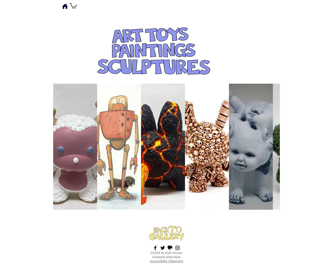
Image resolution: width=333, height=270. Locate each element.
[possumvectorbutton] (170, 248)
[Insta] (177, 248)
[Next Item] (271, 147)
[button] (73, 6)
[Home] (65, 6)
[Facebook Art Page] (155, 248)
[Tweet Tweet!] (163, 248)
